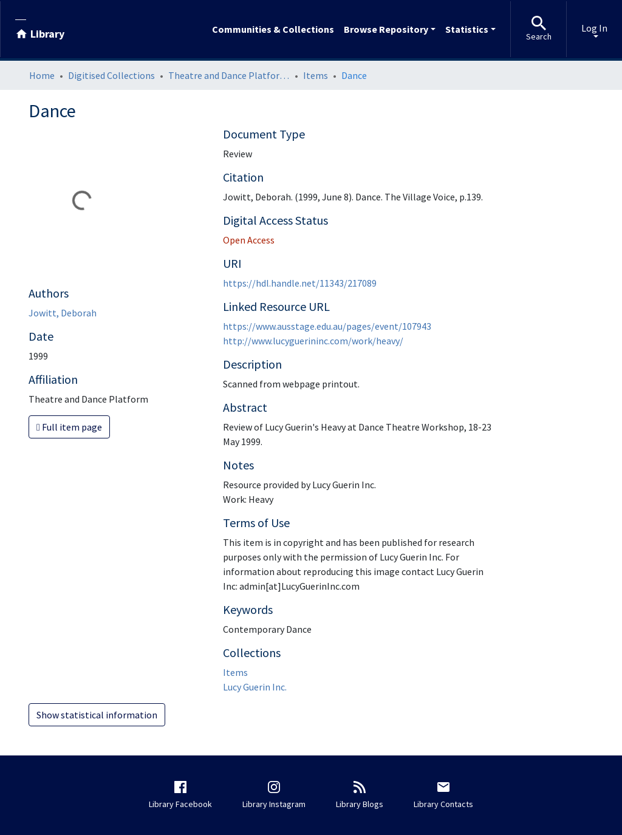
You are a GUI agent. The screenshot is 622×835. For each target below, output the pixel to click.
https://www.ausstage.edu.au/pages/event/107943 (327, 326)
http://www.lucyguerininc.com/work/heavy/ (313, 341)
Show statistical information (96, 715)
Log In (594, 28)
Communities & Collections (273, 29)
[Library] (39, 29)
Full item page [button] (69, 427)
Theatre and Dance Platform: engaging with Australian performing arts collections (229, 75)
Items (315, 75)
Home (42, 75)
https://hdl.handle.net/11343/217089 (300, 283)
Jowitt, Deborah (63, 313)
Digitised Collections (111, 75)
